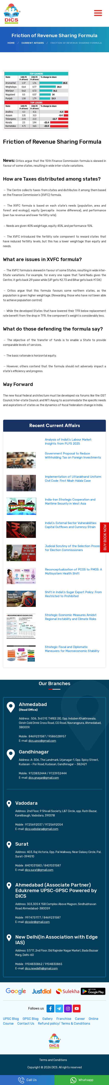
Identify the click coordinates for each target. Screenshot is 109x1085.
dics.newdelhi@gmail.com (41, 968)
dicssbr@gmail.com (37, 922)
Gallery (47, 1019)
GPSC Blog (31, 1019)
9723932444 (58, 773)
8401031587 (52, 865)
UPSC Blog (11, 1019)
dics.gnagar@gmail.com (43, 777)
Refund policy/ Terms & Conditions (64, 1023)
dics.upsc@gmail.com (42, 741)
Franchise (63, 1019)
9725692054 (54, 824)
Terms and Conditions (53, 1060)
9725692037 (34, 824)
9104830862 (33, 964)
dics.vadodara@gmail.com (41, 829)
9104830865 (53, 964)
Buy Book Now (105, 537)
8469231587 (37, 736)
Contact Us (25, 1023)
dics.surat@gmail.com (39, 870)
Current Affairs (32, 43)
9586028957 (57, 736)
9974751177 (33, 917)
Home (11, 43)
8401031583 (33, 865)
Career (80, 1019)
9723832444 (37, 773)
